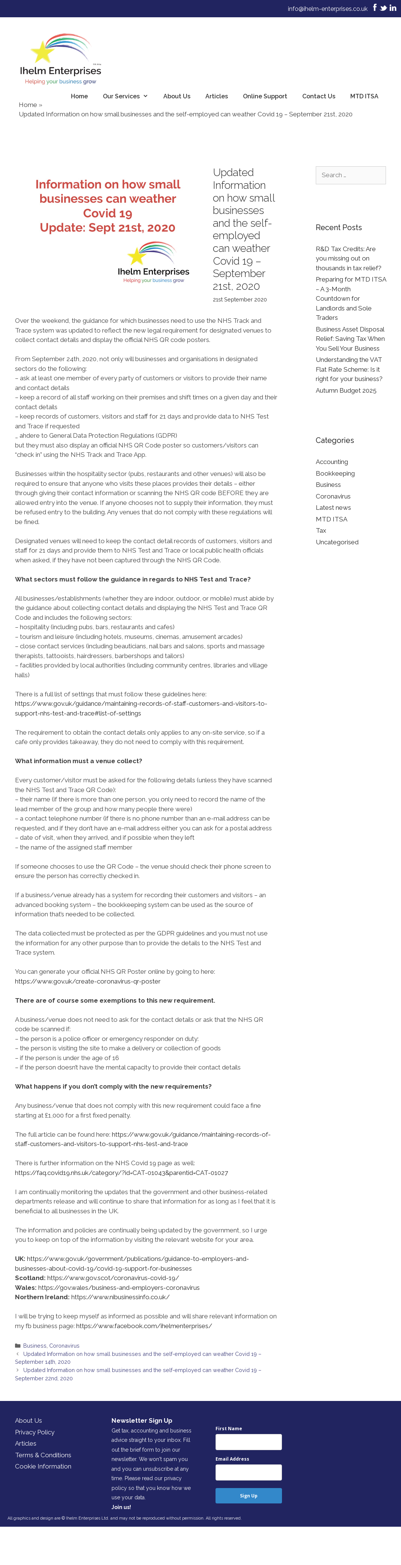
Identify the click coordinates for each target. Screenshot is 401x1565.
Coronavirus (64, 1345)
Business (35, 1345)
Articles (216, 96)
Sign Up (249, 1496)
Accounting (332, 461)
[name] (249, 1442)
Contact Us (318, 96)
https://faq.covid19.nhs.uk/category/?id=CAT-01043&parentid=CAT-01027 (121, 1172)
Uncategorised (337, 542)
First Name (229, 1428)
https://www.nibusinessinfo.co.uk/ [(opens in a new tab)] (120, 1297)
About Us (176, 96)
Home (79, 96)
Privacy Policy (34, 1432)
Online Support (265, 96)
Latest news (333, 507)
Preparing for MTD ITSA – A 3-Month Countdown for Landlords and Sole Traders (351, 298)
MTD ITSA (364, 96)
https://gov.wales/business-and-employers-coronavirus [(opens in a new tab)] (119, 1287)
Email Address (232, 1459)
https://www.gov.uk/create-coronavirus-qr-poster (88, 981)
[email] (249, 1472)
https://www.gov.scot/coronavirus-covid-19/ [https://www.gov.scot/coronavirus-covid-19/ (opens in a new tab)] (113, 1278)
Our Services (129, 96)
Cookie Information (43, 1466)
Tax (321, 530)
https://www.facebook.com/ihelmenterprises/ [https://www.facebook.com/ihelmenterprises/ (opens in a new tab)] (144, 1326)
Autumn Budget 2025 (346, 390)
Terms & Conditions (43, 1455)
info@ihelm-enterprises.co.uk (328, 8)
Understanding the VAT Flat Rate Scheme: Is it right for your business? (349, 369)
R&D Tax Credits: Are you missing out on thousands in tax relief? (348, 258)
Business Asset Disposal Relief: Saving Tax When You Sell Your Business (350, 338)
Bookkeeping (335, 473)
